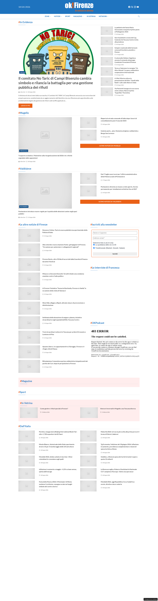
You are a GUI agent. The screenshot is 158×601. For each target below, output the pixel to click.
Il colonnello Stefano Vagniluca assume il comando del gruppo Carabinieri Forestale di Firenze (125, 60)
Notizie (58, 16)
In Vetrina (91, 16)
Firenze (22, 72)
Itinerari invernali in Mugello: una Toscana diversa (118, 408)
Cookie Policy (72, 500)
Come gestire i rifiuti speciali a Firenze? (54, 408)
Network (103, 16)
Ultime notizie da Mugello (110, 146)
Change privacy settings (150, 599)
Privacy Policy (97, 500)
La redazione (84, 500)
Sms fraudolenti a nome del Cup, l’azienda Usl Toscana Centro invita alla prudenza (126, 40)
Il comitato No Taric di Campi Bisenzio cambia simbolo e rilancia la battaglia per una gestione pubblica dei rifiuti (55, 83)
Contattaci (60, 500)
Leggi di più (25, 105)
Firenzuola (23, 151)
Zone (48, 16)
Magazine (78, 16)
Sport (67, 16)
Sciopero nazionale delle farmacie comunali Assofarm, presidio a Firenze (126, 50)
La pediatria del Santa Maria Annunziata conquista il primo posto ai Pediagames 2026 (127, 30)
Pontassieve (24, 206)
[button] (139, 16)
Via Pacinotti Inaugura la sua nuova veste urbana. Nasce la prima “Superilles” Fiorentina (127, 91)
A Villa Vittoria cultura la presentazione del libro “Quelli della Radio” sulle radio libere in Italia (127, 80)
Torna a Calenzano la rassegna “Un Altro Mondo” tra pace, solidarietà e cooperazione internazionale (127, 70)
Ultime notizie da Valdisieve (110, 201)
